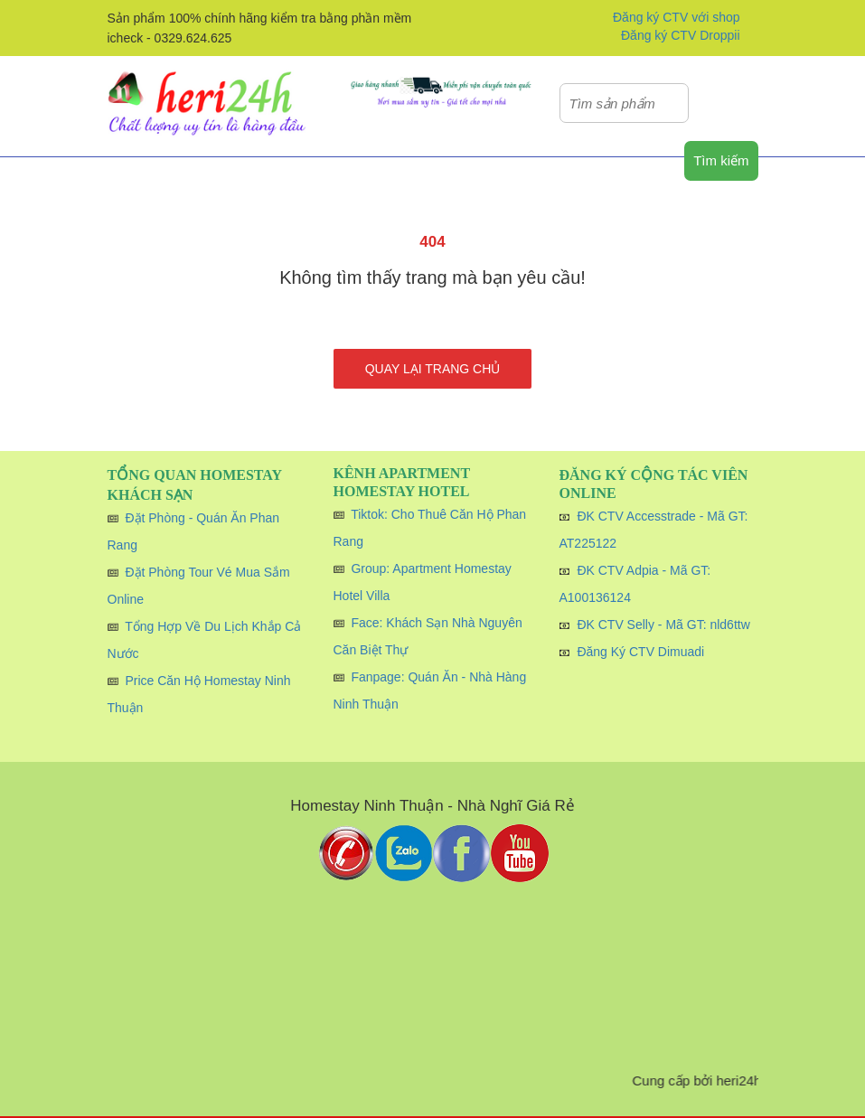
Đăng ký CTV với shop (676, 17)
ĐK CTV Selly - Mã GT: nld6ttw (663, 624)
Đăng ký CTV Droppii (680, 35)
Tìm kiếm (720, 160)
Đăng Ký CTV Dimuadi (640, 651)
